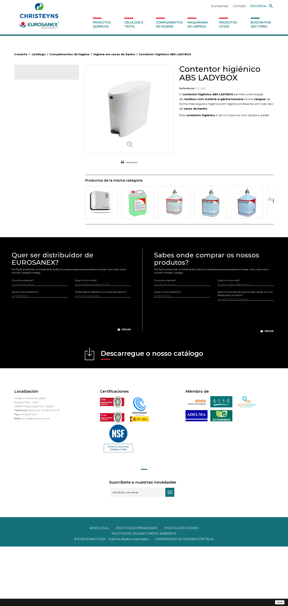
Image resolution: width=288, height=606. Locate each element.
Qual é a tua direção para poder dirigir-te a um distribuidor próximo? (245, 353)
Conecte (22, 54)
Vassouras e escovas (33, 162)
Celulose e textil (133, 24)
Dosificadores (29, 230)
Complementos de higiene (169, 24)
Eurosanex (219, 6)
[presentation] (71, 376)
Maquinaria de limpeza (198, 24)
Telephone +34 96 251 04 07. (43, 469)
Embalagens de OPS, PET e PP (39, 156)
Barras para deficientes (35, 116)
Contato (239, 6)
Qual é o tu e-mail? (86, 339)
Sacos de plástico (32, 122)
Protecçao (28, 202)
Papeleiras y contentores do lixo (40, 145)
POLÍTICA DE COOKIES (182, 587)
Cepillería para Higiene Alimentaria (42, 168)
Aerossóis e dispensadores (37, 105)
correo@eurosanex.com (35, 477)
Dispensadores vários (34, 236)
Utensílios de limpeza (34, 219)
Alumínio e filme (31, 111)
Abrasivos (27, 99)
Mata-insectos (30, 185)
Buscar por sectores (261, 24)
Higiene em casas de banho (38, 179)
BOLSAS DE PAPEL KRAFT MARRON (42, 128)
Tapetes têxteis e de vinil (36, 173)
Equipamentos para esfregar (38, 150)
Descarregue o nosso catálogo (152, 414)
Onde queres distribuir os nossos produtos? (100, 351)
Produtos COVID (228, 24)
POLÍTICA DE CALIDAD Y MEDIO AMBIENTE (144, 593)
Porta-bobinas (30, 196)
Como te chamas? (22, 339)
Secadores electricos (34, 213)
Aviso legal (99, 587)
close (280, 602)
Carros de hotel (30, 133)
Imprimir (132, 162)
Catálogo (31, 75)
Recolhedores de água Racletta (40, 207)
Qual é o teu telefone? (25, 351)
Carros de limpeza (32, 139)
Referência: (187, 88)
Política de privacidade (136, 587)
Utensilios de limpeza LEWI (37, 224)
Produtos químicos (102, 24)
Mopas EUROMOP (32, 190)
